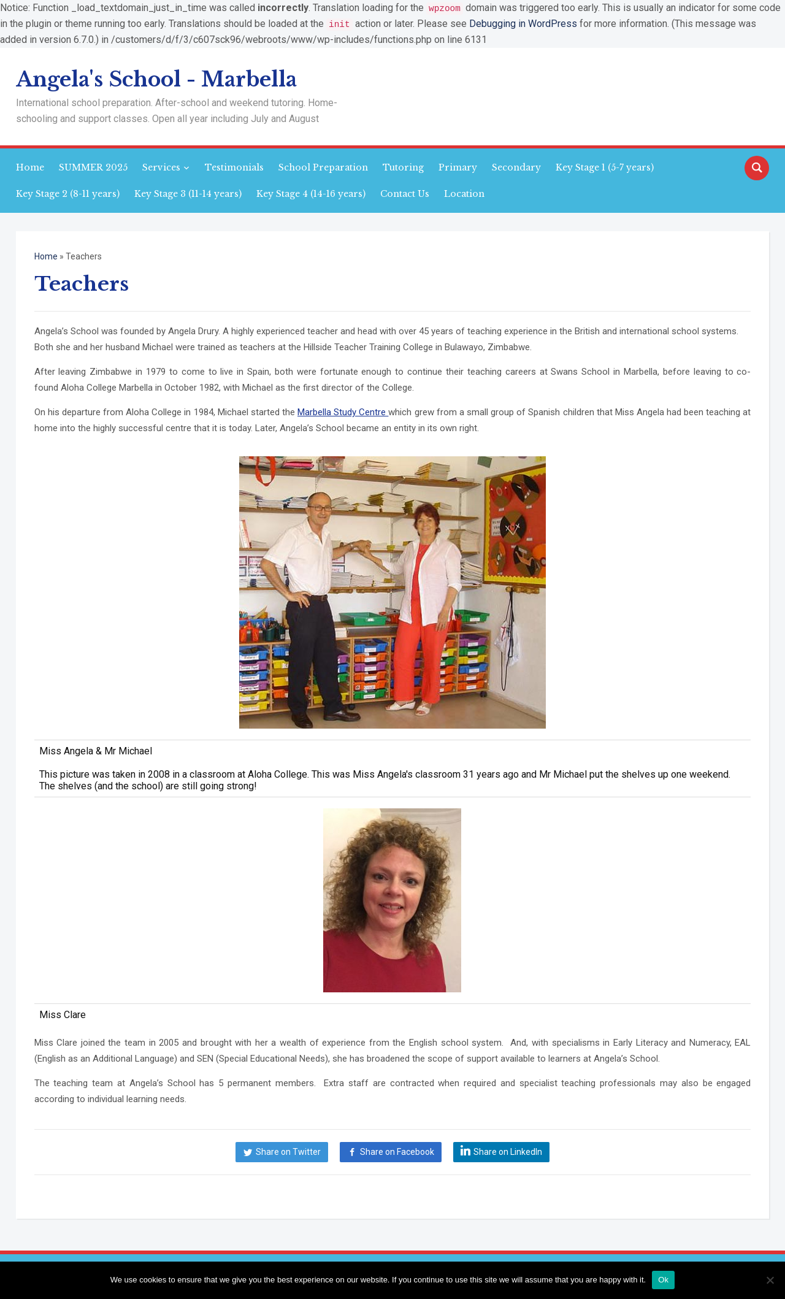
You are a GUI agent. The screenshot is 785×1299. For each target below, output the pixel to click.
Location (464, 193)
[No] (770, 1280)
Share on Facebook (397, 1151)
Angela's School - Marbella (156, 78)
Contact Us (404, 193)
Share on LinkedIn (507, 1151)
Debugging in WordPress (523, 23)
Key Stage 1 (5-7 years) (605, 166)
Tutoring (403, 166)
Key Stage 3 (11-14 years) (188, 193)
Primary (457, 166)
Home (30, 166)
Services (161, 166)
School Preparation (323, 166)
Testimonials (234, 166)
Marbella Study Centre (342, 411)
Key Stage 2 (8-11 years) (68, 193)
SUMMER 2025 (93, 166)
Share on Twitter (288, 1151)
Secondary (516, 166)
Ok (663, 1279)
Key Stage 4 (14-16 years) (311, 193)
